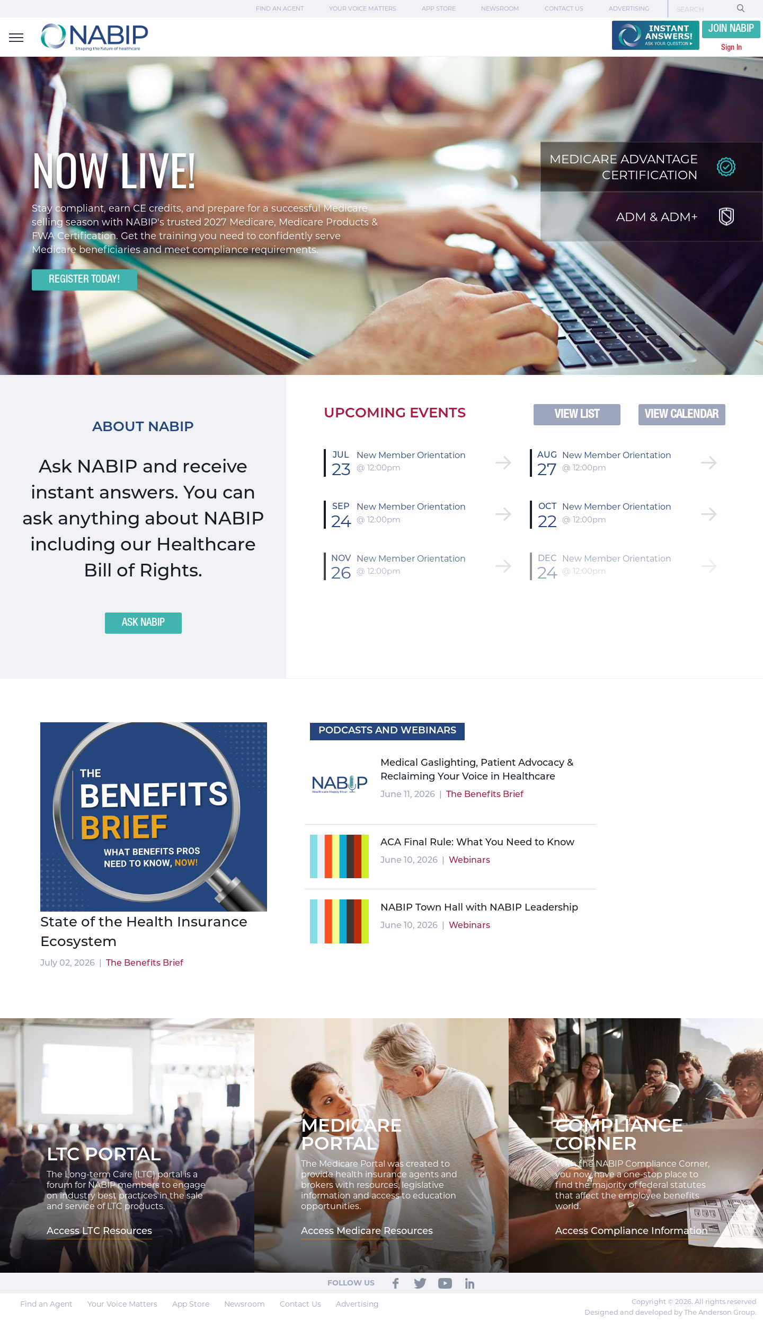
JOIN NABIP (731, 29)
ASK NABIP (143, 623)
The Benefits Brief (144, 963)
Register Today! (84, 280)
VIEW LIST (577, 414)
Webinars (469, 860)
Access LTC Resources (99, 1232)
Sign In (731, 47)
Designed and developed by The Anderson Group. (670, 1312)
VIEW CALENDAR (681, 414)
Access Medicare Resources (367, 1232)
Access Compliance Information (631, 1232)
